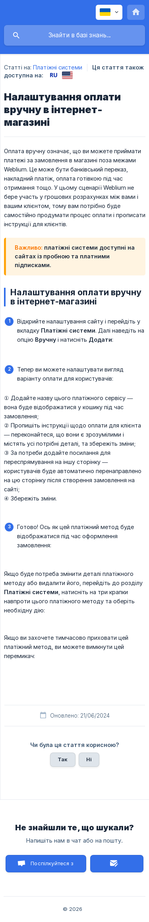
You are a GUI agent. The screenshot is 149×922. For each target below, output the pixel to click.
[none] (109, 12)
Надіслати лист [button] (116, 863)
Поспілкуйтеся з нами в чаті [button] (52, 866)
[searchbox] (74, 35)
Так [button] (63, 759)
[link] (53, 75)
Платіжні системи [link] (57, 67)
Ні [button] (89, 759)
